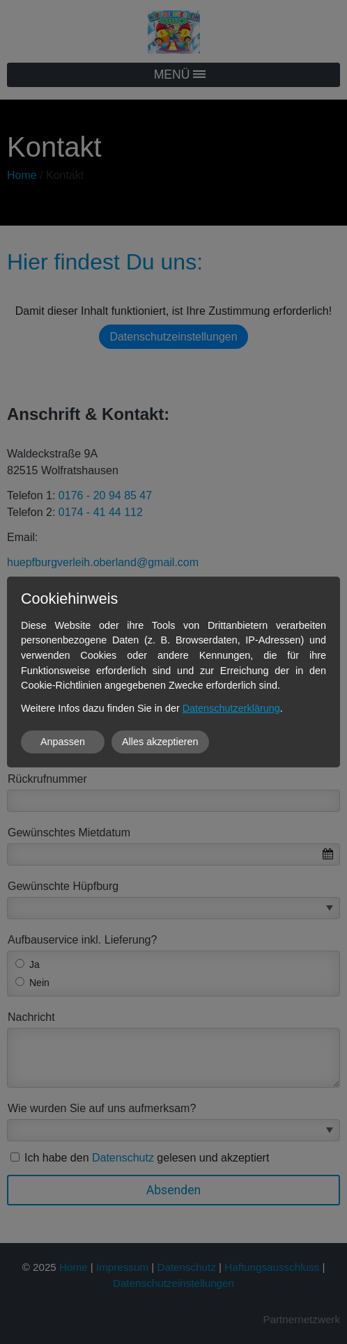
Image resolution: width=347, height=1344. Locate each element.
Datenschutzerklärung (231, 708)
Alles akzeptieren (160, 741)
